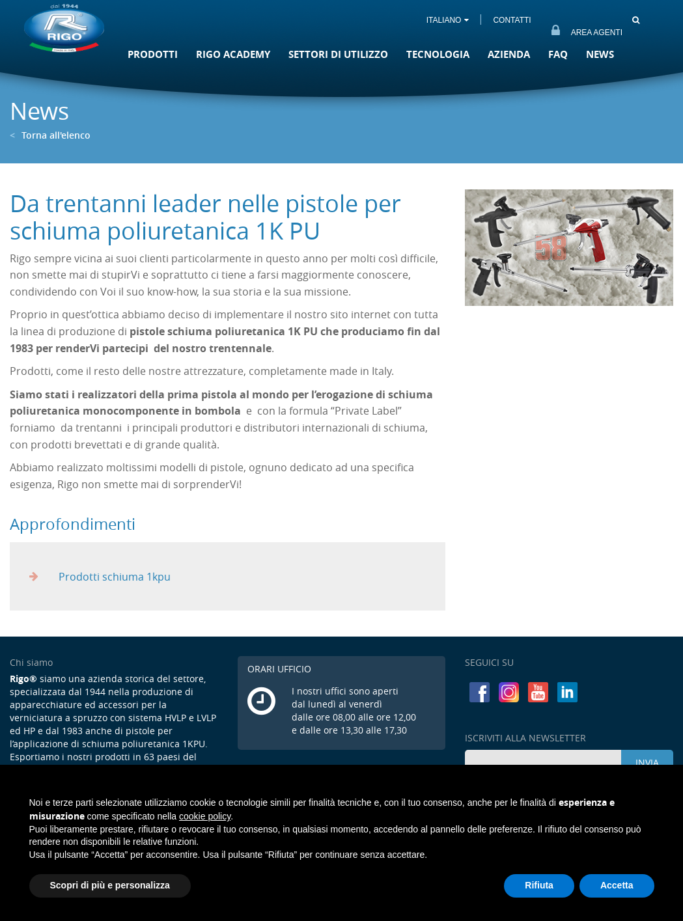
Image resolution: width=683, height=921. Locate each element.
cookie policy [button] (204, 816)
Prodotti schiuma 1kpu (100, 576)
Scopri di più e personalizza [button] (110, 885)
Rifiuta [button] (539, 885)
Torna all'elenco (50, 135)
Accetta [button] (617, 885)
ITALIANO (447, 20)
